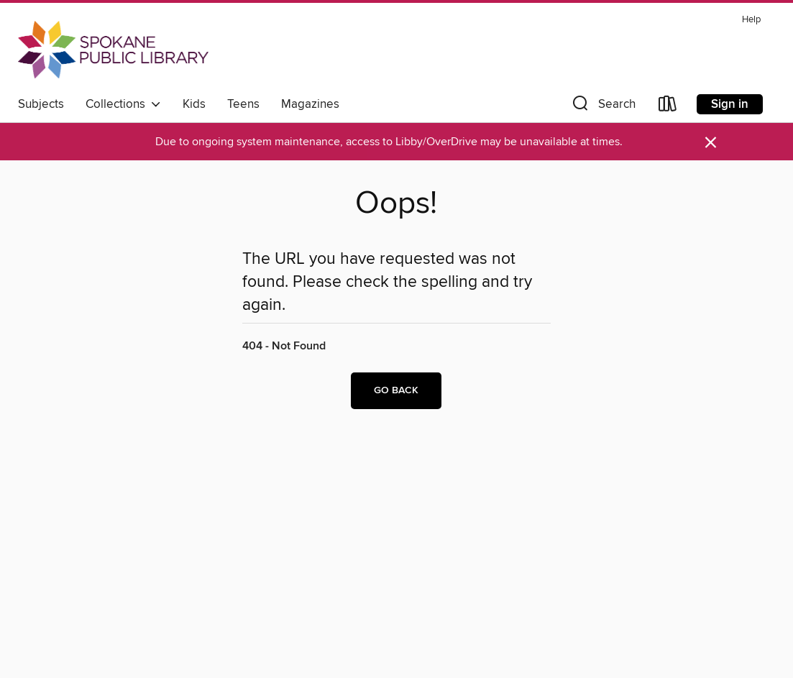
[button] (602, 107)
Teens (243, 104)
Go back (396, 390)
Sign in (729, 104)
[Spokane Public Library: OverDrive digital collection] (113, 50)
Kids (194, 104)
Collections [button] (123, 104)
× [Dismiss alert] (710, 143)
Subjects (41, 104)
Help (751, 19)
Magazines (310, 104)
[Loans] (667, 107)
